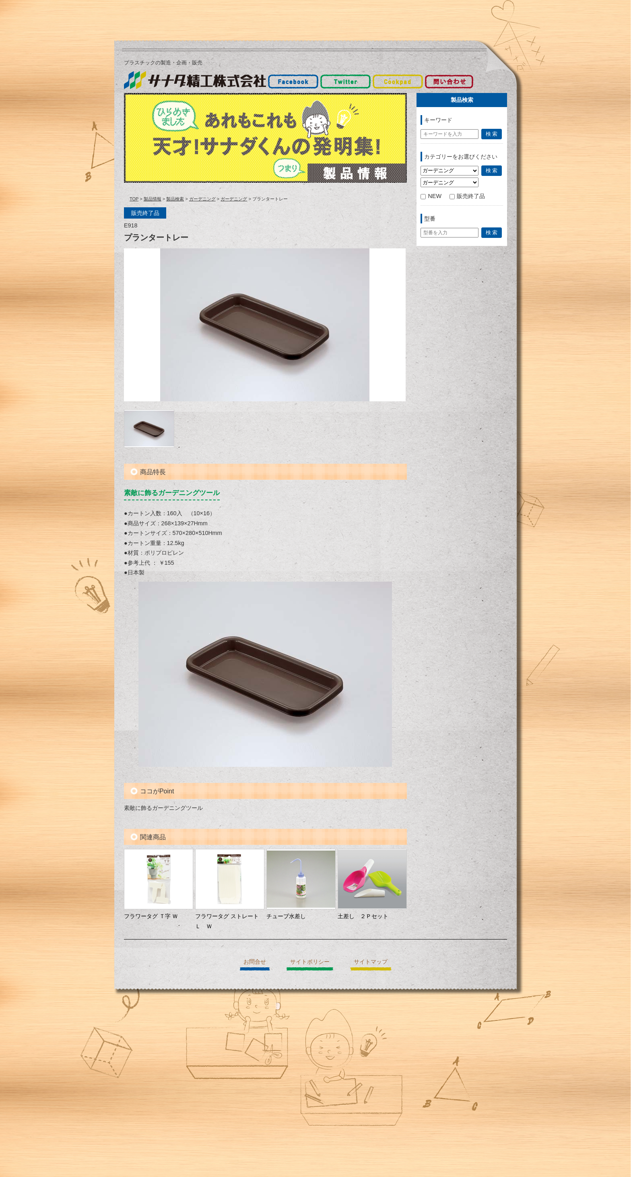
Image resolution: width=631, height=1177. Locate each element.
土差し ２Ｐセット (363, 916)
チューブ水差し (286, 916)
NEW (431, 196)
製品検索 (175, 198)
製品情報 (152, 198)
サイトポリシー (310, 961)
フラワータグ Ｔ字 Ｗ (151, 916)
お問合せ (254, 961)
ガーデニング (202, 198)
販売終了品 (467, 196)
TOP (134, 198)
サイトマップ (371, 961)
